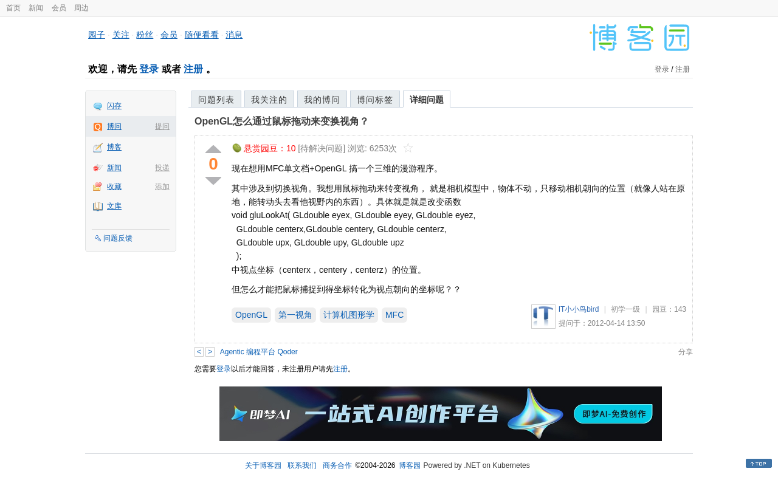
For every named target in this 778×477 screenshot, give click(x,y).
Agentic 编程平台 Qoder (259, 352)
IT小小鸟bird (579, 309)
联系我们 (302, 465)
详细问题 (427, 100)
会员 (59, 8)
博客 (114, 147)
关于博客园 (263, 465)
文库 (114, 206)
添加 (162, 186)
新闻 (36, 8)
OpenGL (251, 315)
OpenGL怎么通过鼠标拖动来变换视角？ (281, 121)
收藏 (114, 186)
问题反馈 (118, 238)
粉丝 (144, 34)
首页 (13, 8)
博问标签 (375, 100)
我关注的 (269, 100)
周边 (81, 8)
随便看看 (202, 34)
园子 (96, 34)
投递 (162, 167)
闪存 (114, 105)
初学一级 (625, 309)
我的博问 (322, 100)
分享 (685, 352)
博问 (114, 126)
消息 (234, 34)
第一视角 (295, 315)
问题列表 (216, 100)
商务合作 (337, 465)
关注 (120, 34)
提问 (162, 126)
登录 (149, 69)
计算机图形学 (348, 315)
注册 (193, 69)
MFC (394, 315)
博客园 (410, 465)
